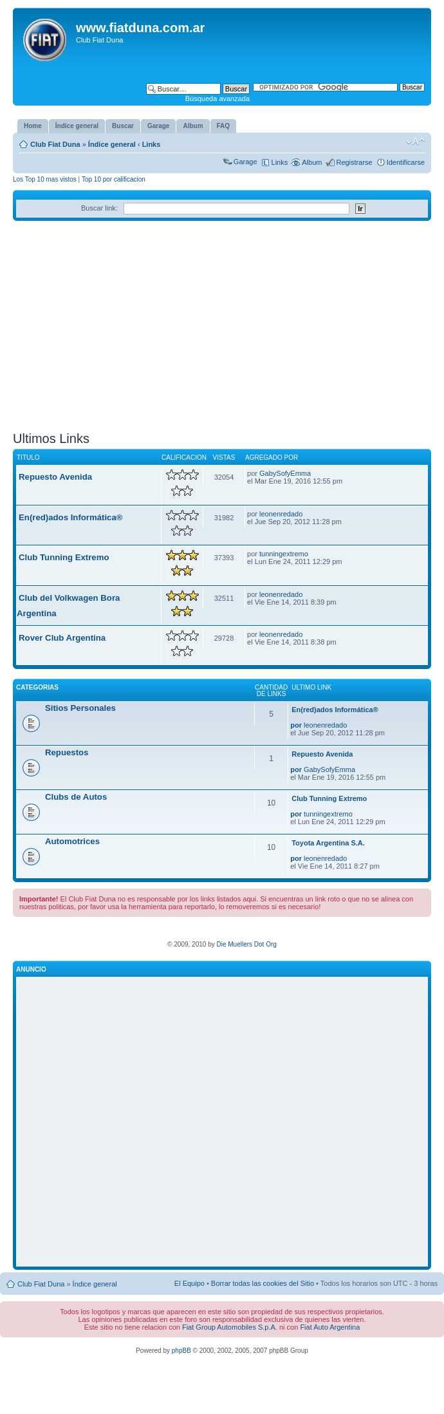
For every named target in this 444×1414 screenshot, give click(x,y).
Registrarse (354, 162)
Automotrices (72, 841)
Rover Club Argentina (62, 638)
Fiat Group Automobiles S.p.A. (229, 1327)
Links (151, 144)
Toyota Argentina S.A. (328, 843)
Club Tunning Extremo (64, 557)
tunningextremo (283, 554)
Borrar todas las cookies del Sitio (262, 1283)
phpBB (181, 1350)
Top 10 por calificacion (113, 179)
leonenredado (280, 514)
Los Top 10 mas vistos (45, 179)
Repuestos (66, 752)
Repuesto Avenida (55, 477)
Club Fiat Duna (55, 144)
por (296, 725)
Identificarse (406, 162)
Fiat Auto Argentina (330, 1327)
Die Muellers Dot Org (246, 944)
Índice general (112, 144)
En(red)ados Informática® (70, 517)
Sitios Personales (80, 708)
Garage (245, 161)
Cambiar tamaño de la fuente (415, 141)
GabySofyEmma (285, 473)
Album (312, 162)
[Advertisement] (222, 331)
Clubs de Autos (76, 797)
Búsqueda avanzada (217, 98)
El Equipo (189, 1283)
